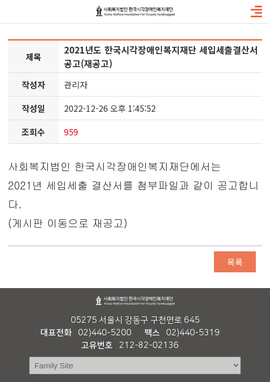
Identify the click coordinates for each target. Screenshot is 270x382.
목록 (235, 262)
